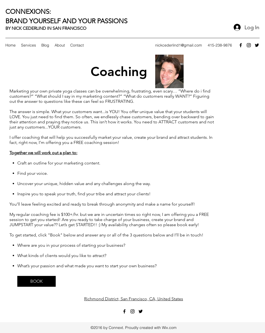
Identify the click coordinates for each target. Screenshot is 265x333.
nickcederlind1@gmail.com (178, 45)
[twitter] (257, 45)
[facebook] (240, 45)
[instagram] (248, 45)
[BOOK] (36, 281)
